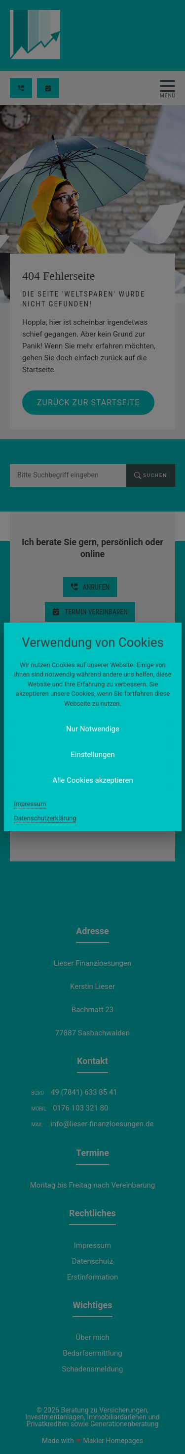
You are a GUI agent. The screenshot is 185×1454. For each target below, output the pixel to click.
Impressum (30, 804)
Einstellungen (93, 754)
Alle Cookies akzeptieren (92, 780)
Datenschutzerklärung (45, 818)
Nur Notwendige (92, 729)
